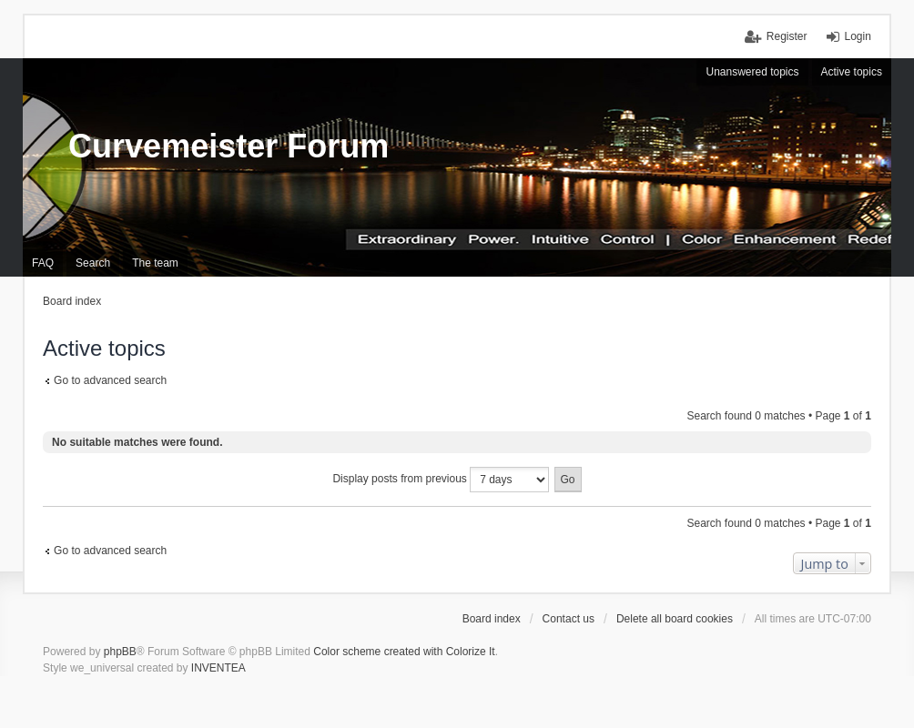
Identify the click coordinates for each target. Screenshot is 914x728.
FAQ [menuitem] (43, 263)
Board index (491, 618)
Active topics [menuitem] (851, 72)
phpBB (120, 651)
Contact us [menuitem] (568, 618)
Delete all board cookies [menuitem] (674, 618)
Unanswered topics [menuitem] (752, 72)
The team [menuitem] (155, 263)
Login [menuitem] (858, 36)
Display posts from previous (440, 479)
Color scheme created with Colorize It (403, 651)
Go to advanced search (110, 380)
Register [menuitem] (787, 36)
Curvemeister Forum (228, 146)
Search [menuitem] (93, 263)
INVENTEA (218, 668)
